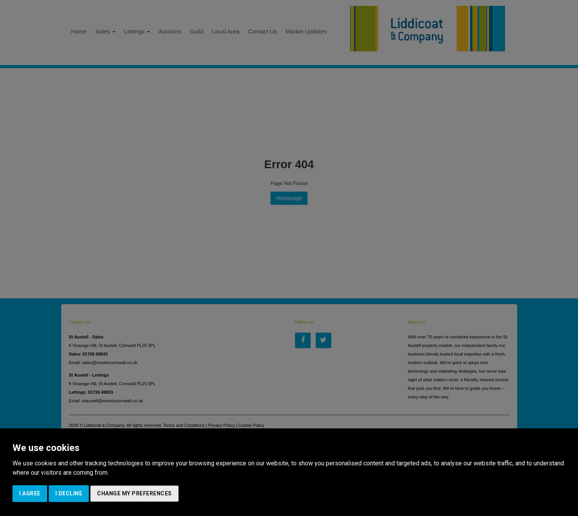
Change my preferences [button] (134, 493)
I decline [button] (69, 493)
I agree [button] (30, 493)
